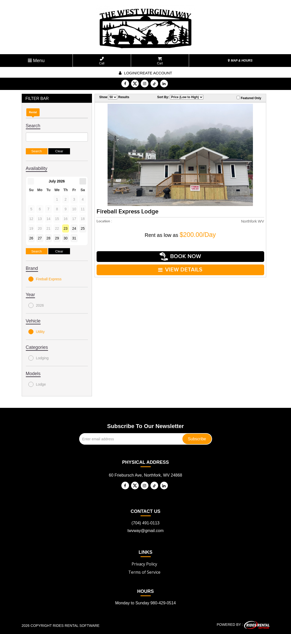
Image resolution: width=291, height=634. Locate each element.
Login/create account (145, 73)
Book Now (180, 256)
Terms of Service (144, 572)
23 (66, 228)
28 (48, 238)
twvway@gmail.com (145, 530)
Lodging (38, 358)
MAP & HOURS (240, 60)
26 (31, 238)
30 (66, 238)
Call (101, 61)
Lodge (37, 384)
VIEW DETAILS (180, 269)
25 (83, 228)
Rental (33, 112)
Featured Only (249, 98)
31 (74, 238)
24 (74, 228)
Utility (36, 331)
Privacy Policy (144, 564)
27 (40, 238)
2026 (36, 305)
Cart (160, 61)
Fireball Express (45, 279)
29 (57, 238)
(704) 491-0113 (145, 523)
